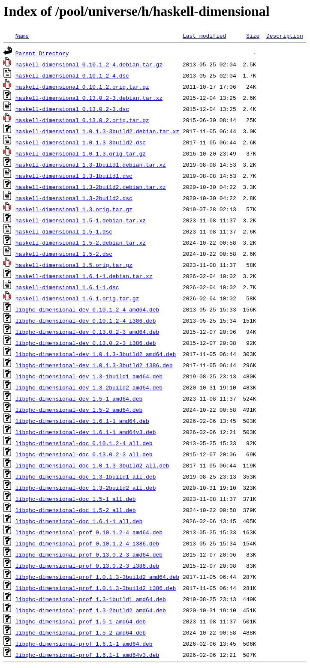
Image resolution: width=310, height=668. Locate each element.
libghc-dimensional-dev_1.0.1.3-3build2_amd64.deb (95, 354)
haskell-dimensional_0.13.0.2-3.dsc (72, 109)
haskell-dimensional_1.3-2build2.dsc (73, 198)
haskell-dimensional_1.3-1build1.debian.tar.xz (90, 164)
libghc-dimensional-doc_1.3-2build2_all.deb (85, 487)
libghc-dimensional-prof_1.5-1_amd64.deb (80, 621)
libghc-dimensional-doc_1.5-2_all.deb (75, 510)
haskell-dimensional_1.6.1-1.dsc (67, 287)
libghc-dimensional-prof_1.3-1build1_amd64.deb (90, 599)
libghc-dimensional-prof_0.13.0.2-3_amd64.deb (89, 554)
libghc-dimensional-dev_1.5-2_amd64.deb (78, 409)
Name (22, 35)
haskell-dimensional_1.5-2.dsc (63, 254)
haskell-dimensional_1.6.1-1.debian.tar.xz (84, 276)
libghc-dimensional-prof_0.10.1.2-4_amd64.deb (89, 532)
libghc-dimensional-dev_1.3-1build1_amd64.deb (89, 376)
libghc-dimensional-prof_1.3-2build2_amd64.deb (90, 610)
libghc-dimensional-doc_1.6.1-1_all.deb (78, 521)
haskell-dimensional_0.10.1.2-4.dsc (72, 75)
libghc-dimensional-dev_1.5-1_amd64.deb (78, 398)
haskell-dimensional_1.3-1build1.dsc (73, 176)
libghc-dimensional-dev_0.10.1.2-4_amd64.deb (87, 309)
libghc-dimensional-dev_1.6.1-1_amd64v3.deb (85, 432)
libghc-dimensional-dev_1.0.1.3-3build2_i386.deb (94, 365)
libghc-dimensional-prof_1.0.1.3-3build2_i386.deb (95, 588)
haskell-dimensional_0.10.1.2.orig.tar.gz (82, 86)
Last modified (204, 35)
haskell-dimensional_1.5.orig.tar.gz (73, 265)
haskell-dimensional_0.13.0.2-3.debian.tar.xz (89, 98)
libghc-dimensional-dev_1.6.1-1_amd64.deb (82, 421)
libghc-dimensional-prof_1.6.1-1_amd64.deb (84, 643)
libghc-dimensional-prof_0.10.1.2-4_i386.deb (87, 543)
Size (252, 35)
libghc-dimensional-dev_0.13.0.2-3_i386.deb (85, 343)
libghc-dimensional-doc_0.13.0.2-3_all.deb (84, 454)
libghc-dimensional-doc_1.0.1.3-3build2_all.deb (92, 465)
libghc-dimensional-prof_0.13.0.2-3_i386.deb (87, 565)
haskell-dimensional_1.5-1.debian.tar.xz (80, 220)
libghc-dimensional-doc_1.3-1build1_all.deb (85, 476)
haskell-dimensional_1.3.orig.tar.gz (73, 209)
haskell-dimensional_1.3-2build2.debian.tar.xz (90, 187)
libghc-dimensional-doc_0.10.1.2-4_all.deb (84, 443)
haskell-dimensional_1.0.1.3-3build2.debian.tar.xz (97, 131)
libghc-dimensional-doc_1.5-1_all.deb (75, 499)
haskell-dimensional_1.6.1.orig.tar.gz (77, 298)
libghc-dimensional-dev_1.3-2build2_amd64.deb (89, 387)
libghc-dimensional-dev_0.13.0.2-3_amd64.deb (87, 331)
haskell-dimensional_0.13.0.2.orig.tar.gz (82, 120)
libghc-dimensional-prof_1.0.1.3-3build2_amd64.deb (97, 577)
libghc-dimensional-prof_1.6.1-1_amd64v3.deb (87, 655)
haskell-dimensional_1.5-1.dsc (63, 231)
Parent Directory (42, 53)
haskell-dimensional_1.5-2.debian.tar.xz (80, 242)
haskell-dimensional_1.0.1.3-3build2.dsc (80, 142)
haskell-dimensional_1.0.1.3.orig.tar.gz (80, 153)
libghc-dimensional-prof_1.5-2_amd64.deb (80, 632)
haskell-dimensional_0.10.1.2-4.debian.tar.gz (89, 64)
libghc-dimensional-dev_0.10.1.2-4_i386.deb (85, 320)
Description (284, 35)
